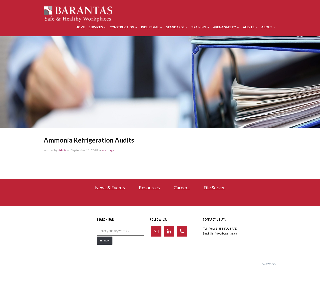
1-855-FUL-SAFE (226, 228)
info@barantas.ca (226, 233)
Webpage (108, 150)
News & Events (110, 187)
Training (198, 27)
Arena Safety (224, 27)
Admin (62, 150)
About (266, 27)
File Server (214, 187)
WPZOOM (269, 264)
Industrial (150, 27)
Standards (175, 27)
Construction (122, 27)
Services (96, 27)
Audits (248, 27)
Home (80, 27)
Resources (149, 187)
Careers (182, 187)
